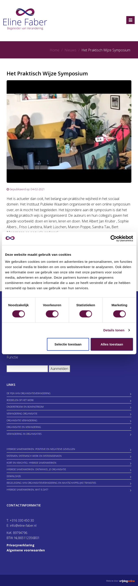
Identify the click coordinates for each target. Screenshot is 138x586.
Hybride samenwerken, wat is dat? (27, 489)
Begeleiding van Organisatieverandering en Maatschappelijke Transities (51, 482)
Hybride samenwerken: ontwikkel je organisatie (36, 469)
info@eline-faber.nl (23, 525)
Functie (12, 357)
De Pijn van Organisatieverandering (29, 393)
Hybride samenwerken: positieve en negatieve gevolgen (41, 449)
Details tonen (113, 330)
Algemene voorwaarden (26, 550)
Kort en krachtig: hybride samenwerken (31, 462)
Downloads (14, 476)
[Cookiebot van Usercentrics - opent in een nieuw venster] (113, 238)
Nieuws (70, 50)
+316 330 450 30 (22, 520)
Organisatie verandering (22, 420)
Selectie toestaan (68, 344)
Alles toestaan (112, 344)
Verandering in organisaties (24, 433)
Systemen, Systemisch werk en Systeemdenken (34, 455)
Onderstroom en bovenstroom (25, 406)
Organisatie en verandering (24, 427)
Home (54, 50)
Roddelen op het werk (20, 400)
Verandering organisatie (22, 413)
